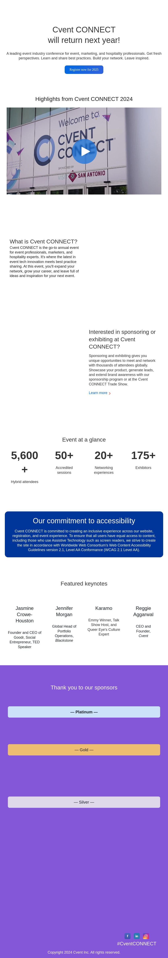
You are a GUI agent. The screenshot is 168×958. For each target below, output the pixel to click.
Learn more (98, 393)
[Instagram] (146, 938)
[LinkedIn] (137, 938)
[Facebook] (127, 938)
